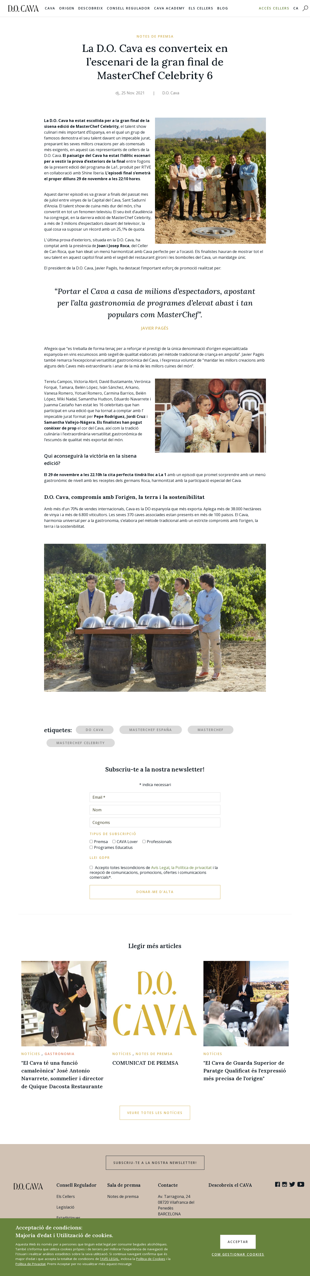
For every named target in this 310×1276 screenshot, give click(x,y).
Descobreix (90, 8)
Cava (50, 8)
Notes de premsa (123, 1196)
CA (296, 8)
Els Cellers (201, 8)
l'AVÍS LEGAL (109, 1259)
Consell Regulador (128, 8)
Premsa (101, 841)
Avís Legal (160, 867)
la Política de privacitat (191, 867)
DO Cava (95, 730)
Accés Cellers (274, 8)
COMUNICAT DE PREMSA (145, 1062)
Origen (66, 8)
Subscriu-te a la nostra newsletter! (155, 1163)
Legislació (65, 1207)
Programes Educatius (113, 847)
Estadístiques (68, 1217)
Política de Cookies (150, 1259)
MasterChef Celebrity (80, 743)
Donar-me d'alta (155, 892)
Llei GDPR (100, 857)
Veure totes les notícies (155, 1113)
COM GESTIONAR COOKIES (238, 1254)
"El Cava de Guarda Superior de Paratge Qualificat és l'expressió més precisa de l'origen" (244, 1070)
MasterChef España (150, 730)
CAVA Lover (127, 841)
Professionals (159, 841)
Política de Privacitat (31, 1264)
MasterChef (211, 730)
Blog (222, 8)
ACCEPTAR (238, 1242)
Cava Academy (169, 8)
